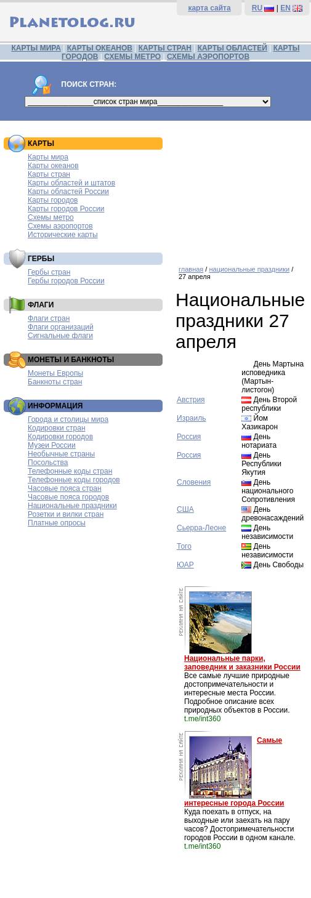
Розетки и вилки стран (65, 514)
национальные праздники (249, 269)
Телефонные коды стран (70, 471)
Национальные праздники (72, 505)
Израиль (191, 418)
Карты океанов (53, 165)
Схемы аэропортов (60, 226)
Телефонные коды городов (74, 479)
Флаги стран (49, 318)
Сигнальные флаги (60, 335)
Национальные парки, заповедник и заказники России (242, 662)
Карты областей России (68, 191)
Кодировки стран (57, 428)
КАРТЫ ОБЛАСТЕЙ (232, 48)
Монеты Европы (55, 373)
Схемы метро (51, 217)
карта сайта (209, 8)
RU (257, 8)
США (185, 509)
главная (191, 269)
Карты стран (49, 174)
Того (184, 546)
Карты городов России (66, 208)
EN (285, 8)
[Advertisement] (240, 188)
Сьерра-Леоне (201, 528)
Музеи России (52, 445)
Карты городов (53, 200)
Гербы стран (49, 272)
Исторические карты (63, 234)
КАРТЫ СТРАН (165, 48)
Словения (194, 482)
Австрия (191, 399)
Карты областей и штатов (71, 183)
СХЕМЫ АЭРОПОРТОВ (208, 56)
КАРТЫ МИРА (35, 48)
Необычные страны (61, 454)
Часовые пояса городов (68, 497)
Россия (189, 436)
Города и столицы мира (68, 419)
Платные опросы (57, 523)
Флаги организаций (61, 327)
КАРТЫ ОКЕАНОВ (99, 48)
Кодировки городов (60, 436)
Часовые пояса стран (65, 488)
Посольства (48, 462)
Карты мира (48, 157)
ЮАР (185, 564)
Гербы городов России (66, 281)
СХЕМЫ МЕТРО (132, 56)
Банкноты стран (55, 382)
